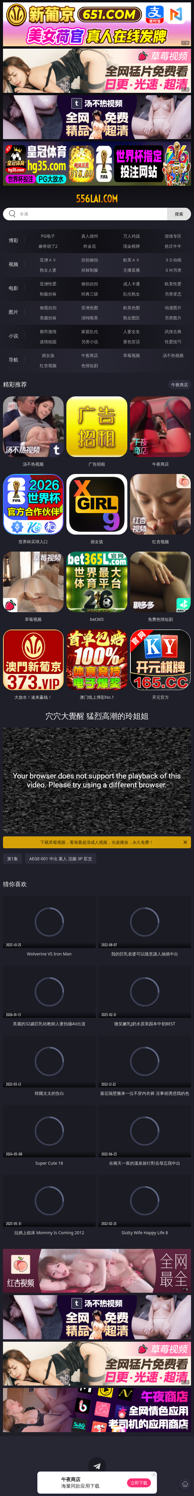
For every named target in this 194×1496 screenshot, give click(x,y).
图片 (13, 312)
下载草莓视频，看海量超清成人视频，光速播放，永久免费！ (114, 842)
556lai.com (97, 199)
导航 (13, 359)
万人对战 (131, 236)
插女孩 (48, 355)
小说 (13, 336)
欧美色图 (131, 307)
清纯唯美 (89, 318)
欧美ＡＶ (131, 260)
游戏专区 (173, 236)
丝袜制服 (89, 270)
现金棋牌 (131, 246)
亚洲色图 (89, 307)
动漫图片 (173, 307)
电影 (13, 288)
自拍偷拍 (89, 260)
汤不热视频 (173, 355)
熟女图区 (131, 318)
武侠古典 (173, 331)
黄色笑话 (131, 341)
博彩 (13, 240)
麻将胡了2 (48, 246)
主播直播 (131, 270)
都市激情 (48, 331)
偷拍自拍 (89, 284)
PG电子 (48, 236)
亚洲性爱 (48, 284)
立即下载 (139, 1483)
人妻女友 (131, 331)
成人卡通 (131, 284)
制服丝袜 (48, 294)
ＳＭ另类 (173, 270)
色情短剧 (89, 365)
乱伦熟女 (131, 294)
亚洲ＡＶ (48, 260)
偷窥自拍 (48, 307)
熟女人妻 (48, 270)
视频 (13, 264)
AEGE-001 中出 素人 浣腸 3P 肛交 (60, 858)
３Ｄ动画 (173, 260)
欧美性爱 (173, 284)
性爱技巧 (173, 341)
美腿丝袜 (48, 318)
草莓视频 (131, 355)
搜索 (179, 214)
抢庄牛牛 (173, 246)
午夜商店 (89, 355)
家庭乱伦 (89, 331)
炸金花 (89, 246)
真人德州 (89, 236)
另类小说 (89, 341)
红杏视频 (48, 365)
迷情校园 (48, 341)
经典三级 (89, 294)
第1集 (12, 858)
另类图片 (173, 318)
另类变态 (173, 294)
